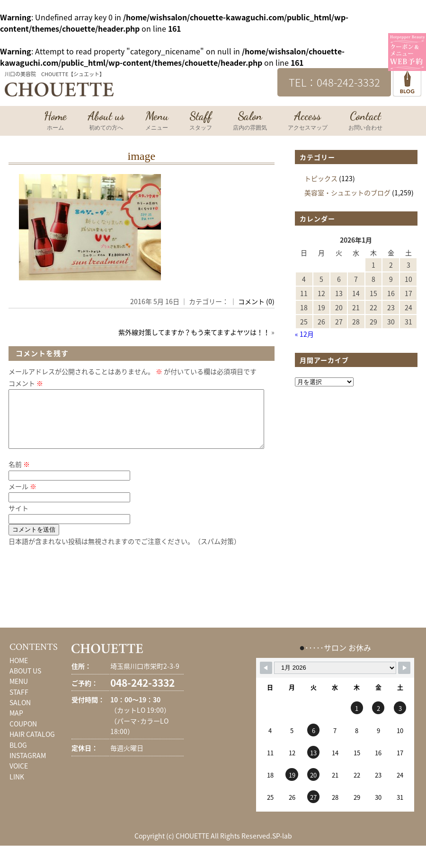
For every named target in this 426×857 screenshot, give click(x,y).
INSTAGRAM (27, 766)
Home (55, 121)
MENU (18, 692)
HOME (18, 671)
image (141, 156)
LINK (16, 788)
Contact (365, 121)
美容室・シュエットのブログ (347, 192)
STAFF (18, 703)
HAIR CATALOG (32, 745)
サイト (18, 519)
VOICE (18, 777)
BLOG (18, 756)
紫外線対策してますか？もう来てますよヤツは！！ (194, 332)
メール (22, 497)
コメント (26, 383)
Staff (200, 121)
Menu (157, 121)
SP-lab (282, 847)
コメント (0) (256, 301)
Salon (250, 121)
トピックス (320, 178)
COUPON (23, 735)
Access (308, 121)
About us (106, 121)
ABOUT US (25, 682)
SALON (20, 713)
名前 (19, 475)
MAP (16, 724)
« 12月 (304, 334)
